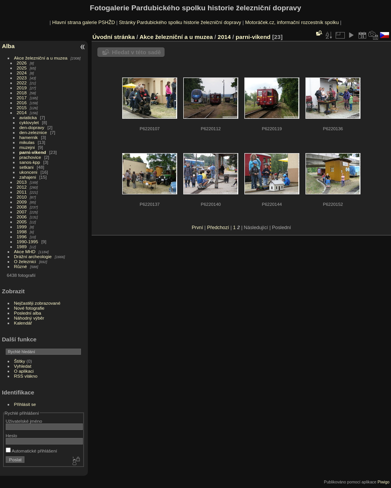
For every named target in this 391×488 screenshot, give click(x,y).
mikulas (27, 142)
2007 (22, 211)
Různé (20, 266)
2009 (22, 201)
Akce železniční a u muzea (41, 57)
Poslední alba (27, 312)
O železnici (25, 261)
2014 (22, 112)
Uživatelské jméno (24, 421)
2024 (22, 72)
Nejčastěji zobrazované (37, 303)
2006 (22, 216)
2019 (22, 87)
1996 (22, 236)
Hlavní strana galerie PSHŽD (83, 22)
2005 (22, 221)
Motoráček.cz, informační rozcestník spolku (292, 22)
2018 (22, 92)
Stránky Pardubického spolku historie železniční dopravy (180, 22)
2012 (22, 186)
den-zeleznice (33, 132)
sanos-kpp (29, 162)
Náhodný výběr (29, 317)
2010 (22, 196)
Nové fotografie (29, 307)
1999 (22, 226)
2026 (22, 62)
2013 (22, 181)
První (197, 227)
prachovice (30, 157)
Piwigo (383, 482)
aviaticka (28, 117)
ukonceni (28, 172)
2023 (22, 77)
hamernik (28, 137)
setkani (26, 167)
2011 (22, 191)
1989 (22, 246)
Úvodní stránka (113, 37)
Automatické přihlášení (31, 450)
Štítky (19, 361)
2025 (22, 67)
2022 (22, 82)
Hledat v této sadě (136, 52)
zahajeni (27, 177)
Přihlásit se (25, 404)
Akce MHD (25, 251)
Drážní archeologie (33, 256)
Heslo (11, 435)
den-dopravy (31, 127)
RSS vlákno (25, 375)
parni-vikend (32, 152)
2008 (22, 206)
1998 (22, 231)
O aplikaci (24, 370)
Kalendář (23, 322)
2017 (22, 97)
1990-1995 (27, 241)
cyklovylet (29, 122)
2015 (22, 107)
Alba (8, 46)
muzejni (27, 147)
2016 (22, 102)
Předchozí (218, 227)
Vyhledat (22, 366)
